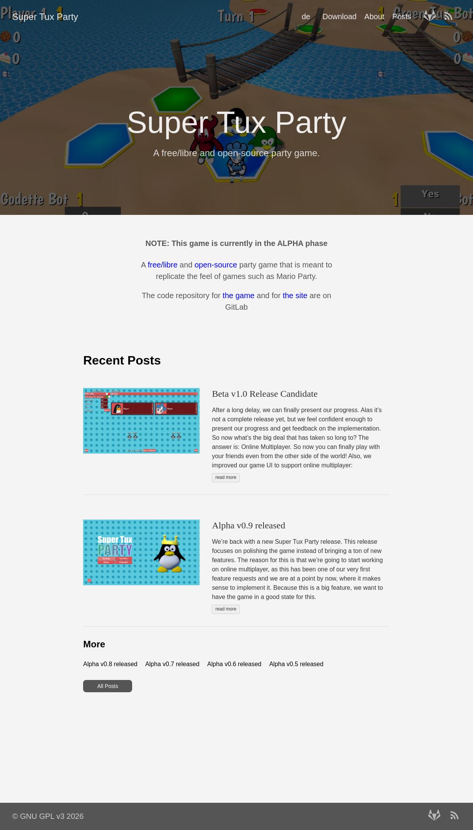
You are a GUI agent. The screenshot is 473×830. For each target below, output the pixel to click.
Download (339, 16)
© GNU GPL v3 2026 (47, 816)
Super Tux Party (45, 17)
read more (225, 477)
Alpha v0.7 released (172, 664)
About (374, 16)
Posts (401, 16)
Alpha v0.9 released (248, 525)
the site (295, 295)
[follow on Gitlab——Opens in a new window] (432, 16)
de (306, 16)
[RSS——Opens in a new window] (450, 16)
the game (238, 295)
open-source (216, 265)
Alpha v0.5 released (296, 664)
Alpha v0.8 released (110, 664)
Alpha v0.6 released (234, 664)
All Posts (107, 686)
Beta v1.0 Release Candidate (265, 394)
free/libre (163, 265)
